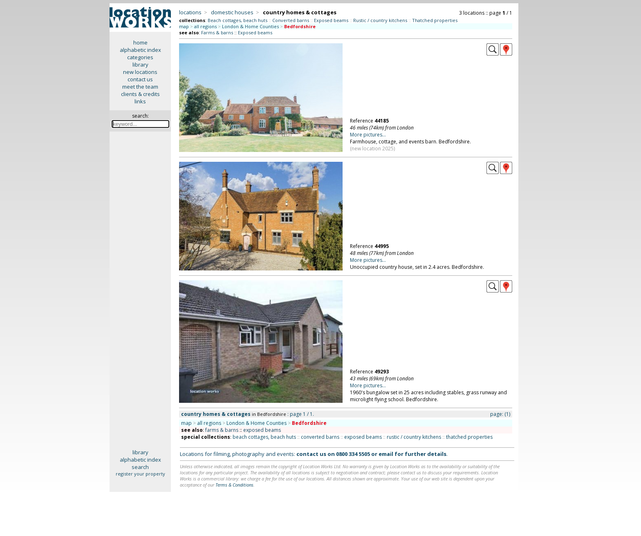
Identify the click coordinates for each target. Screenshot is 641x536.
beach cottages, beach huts (264, 436)
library (140, 64)
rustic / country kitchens (414, 436)
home (140, 42)
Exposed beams (331, 20)
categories (140, 57)
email (386, 454)
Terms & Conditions (234, 485)
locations (190, 12)
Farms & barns (217, 32)
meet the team (140, 86)
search (140, 467)
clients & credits (140, 94)
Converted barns (290, 20)
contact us (140, 79)
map (184, 26)
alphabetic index (140, 50)
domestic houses (232, 12)
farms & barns (221, 430)
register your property (140, 474)
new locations (140, 72)
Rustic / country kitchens (380, 20)
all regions (205, 26)
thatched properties (469, 436)
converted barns (320, 436)
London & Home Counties (250, 26)
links (140, 101)
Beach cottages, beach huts (237, 20)
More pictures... (368, 134)
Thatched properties (434, 20)
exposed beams (262, 430)
